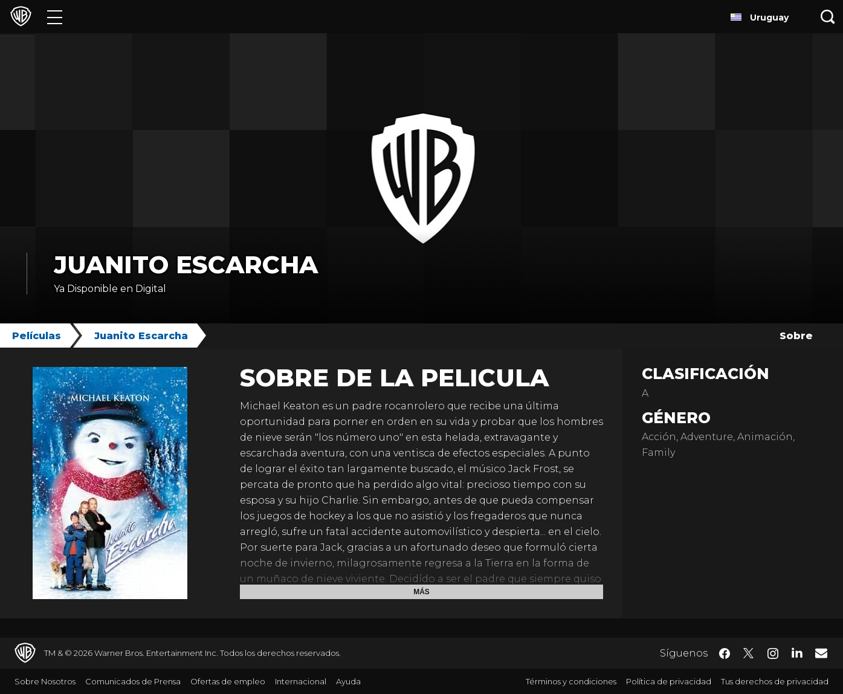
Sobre (796, 336)
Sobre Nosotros (45, 681)
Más (421, 592)
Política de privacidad (668, 681)
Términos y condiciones (571, 681)
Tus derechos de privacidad (774, 681)
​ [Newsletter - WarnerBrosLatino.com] (821, 653)
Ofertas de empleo (227, 681)
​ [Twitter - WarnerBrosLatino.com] (748, 653)
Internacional (300, 681)
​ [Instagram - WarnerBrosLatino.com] (773, 653)
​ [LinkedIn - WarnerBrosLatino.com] (797, 652)
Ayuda (348, 681)
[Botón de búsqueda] (828, 16)
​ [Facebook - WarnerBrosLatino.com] (724, 653)
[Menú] (54, 16)
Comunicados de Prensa (133, 681)
